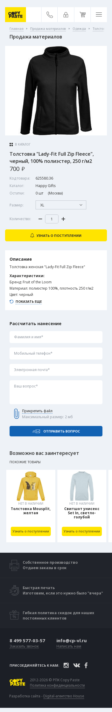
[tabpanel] (30, 506)
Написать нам (68, 646)
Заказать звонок (24, 646)
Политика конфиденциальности (57, 685)
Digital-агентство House (63, 696)
